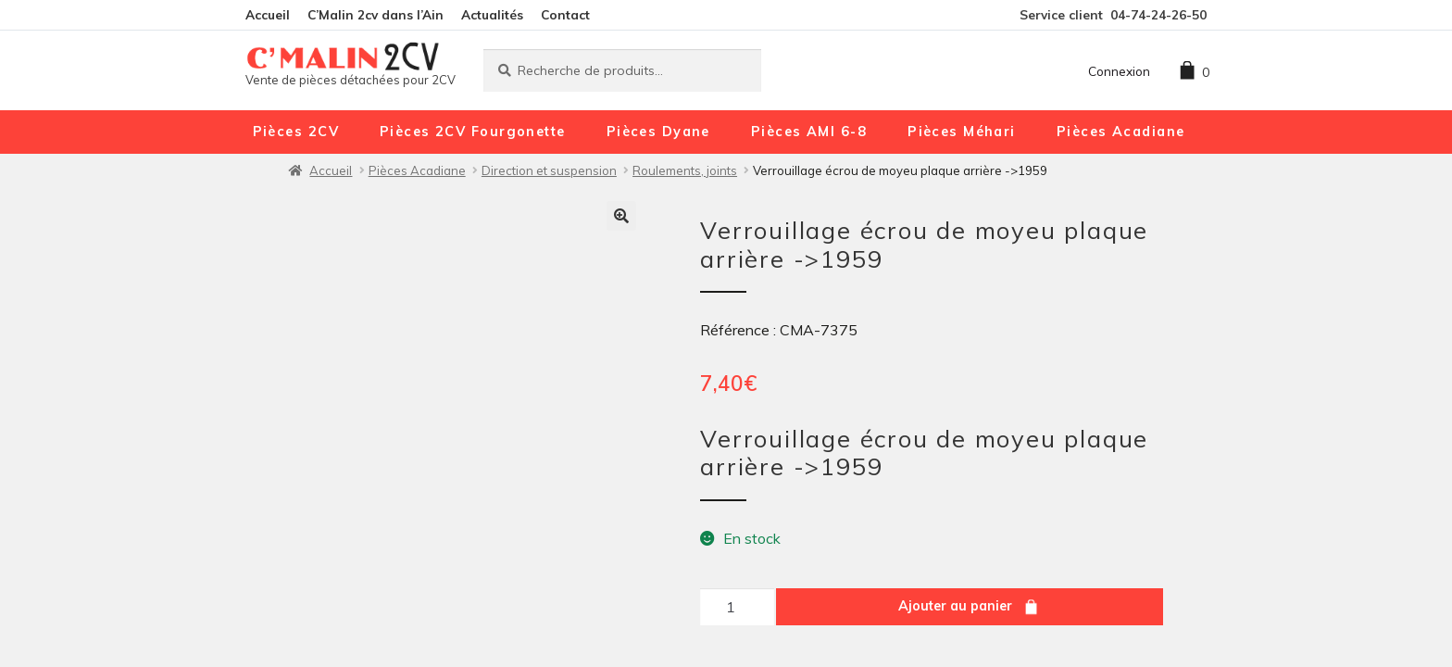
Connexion (1119, 71)
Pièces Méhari (962, 131)
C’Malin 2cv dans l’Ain (375, 14)
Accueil (267, 14)
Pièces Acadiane (1121, 131)
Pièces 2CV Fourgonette (473, 131)
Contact (565, 14)
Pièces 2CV (296, 131)
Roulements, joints (684, 170)
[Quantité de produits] (737, 606)
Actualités (492, 14)
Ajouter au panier (955, 606)
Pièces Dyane (658, 131)
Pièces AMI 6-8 (809, 131)
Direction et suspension (549, 170)
